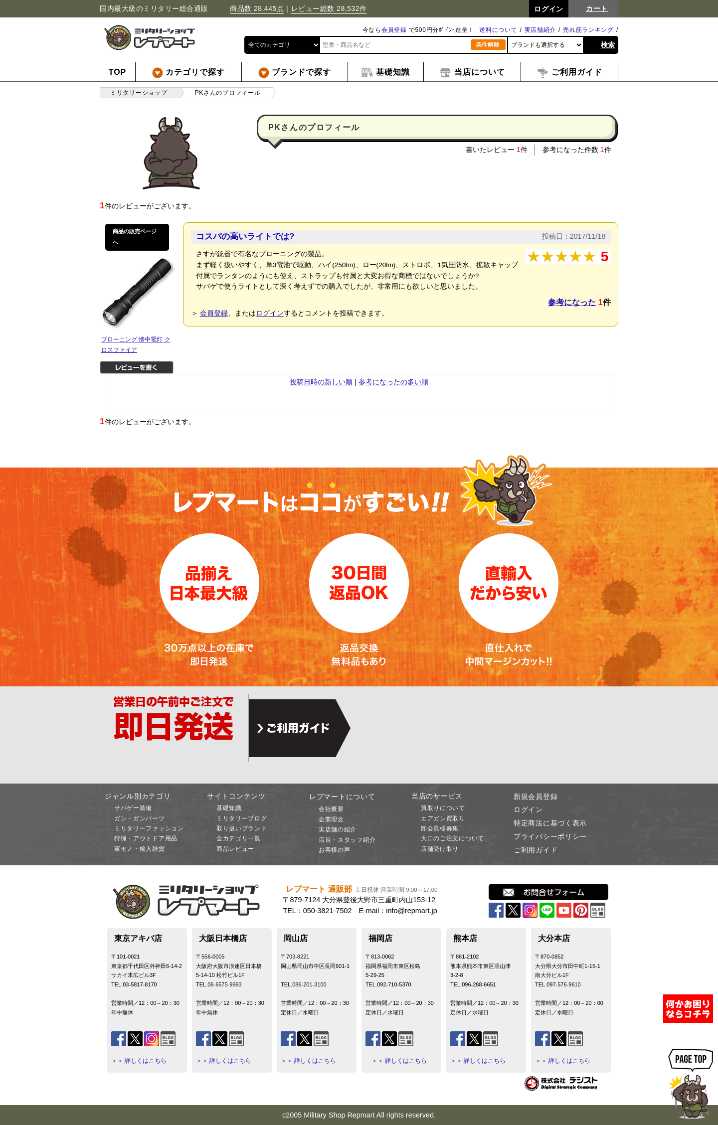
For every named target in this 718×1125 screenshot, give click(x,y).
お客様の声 (335, 849)
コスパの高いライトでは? (245, 236)
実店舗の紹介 (338, 829)
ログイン (270, 313)
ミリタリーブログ (241, 818)
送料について (498, 29)
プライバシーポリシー (550, 836)
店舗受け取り (440, 848)
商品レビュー (235, 848)
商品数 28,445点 (257, 8)
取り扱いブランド (241, 828)
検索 (608, 45)
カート (597, 8)
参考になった (572, 302)
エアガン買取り (443, 818)
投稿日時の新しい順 (321, 382)
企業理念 (331, 819)
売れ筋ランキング (588, 29)
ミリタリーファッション (149, 828)
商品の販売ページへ (135, 236)
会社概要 (331, 808)
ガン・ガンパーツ (139, 818)
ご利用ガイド (535, 850)
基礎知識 (229, 807)
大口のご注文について (452, 838)
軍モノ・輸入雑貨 (139, 848)
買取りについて (443, 807)
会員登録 (394, 29)
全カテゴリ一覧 (238, 838)
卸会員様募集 (440, 828)
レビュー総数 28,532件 (329, 8)
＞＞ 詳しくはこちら (139, 1061)
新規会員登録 (535, 797)
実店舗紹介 (540, 29)
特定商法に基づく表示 (550, 823)
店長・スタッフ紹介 (347, 839)
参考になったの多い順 (393, 382)
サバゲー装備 (133, 807)
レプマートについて (342, 797)
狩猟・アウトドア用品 (146, 838)
